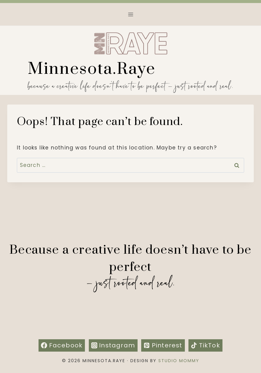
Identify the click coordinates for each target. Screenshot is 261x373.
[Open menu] (130, 14)
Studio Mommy (178, 361)
